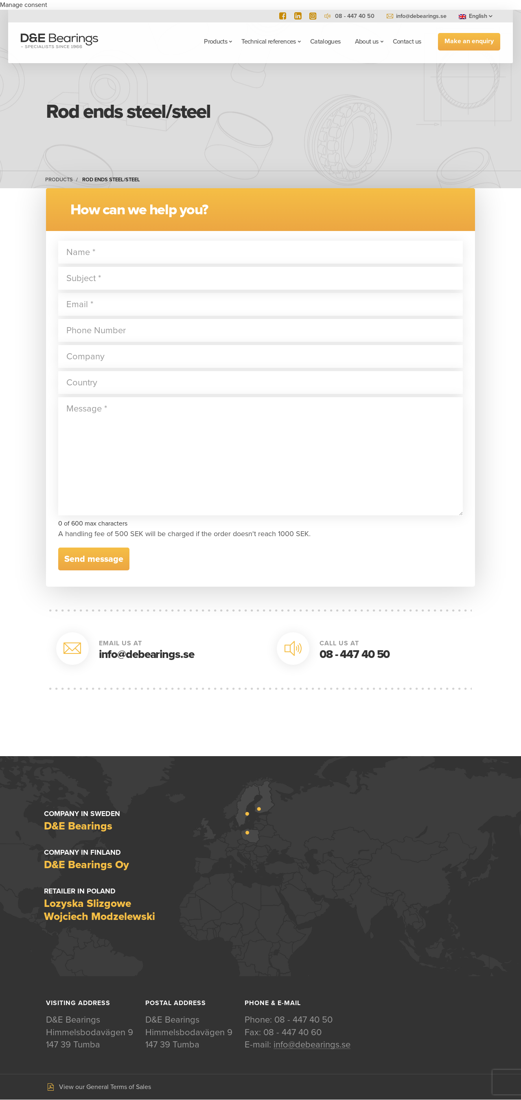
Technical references (268, 41)
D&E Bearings (60, 41)
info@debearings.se (421, 16)
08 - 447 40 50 (355, 654)
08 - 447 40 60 (292, 1032)
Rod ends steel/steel (111, 179)
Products (215, 41)
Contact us (406, 41)
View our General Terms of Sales (105, 1087)
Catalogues (325, 41)
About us (366, 41)
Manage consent (23, 5)
